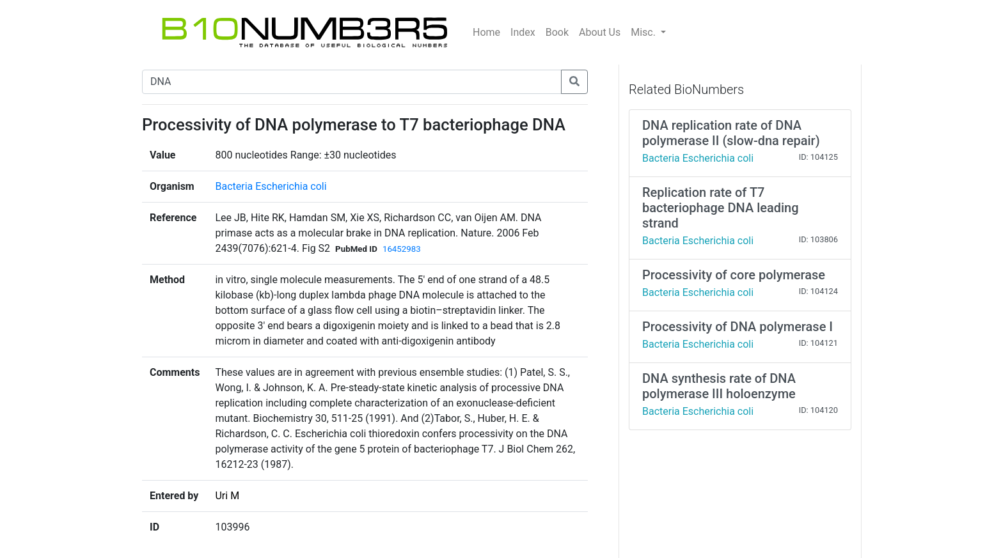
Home (486, 32)
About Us (599, 32)
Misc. (644, 32)
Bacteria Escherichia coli (270, 186)
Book (557, 32)
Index (522, 32)
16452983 (402, 249)
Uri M (227, 496)
